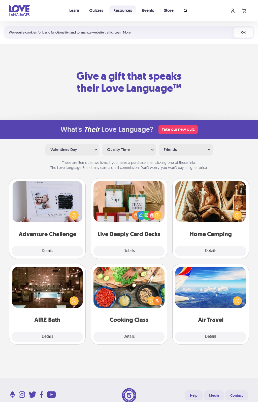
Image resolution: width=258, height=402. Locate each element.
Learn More (122, 32)
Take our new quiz (178, 129)
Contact (236, 395)
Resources (122, 10)
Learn (74, 10)
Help (194, 395)
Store (169, 10)
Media (214, 395)
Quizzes (96, 10)
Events (148, 10)
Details (47, 251)
